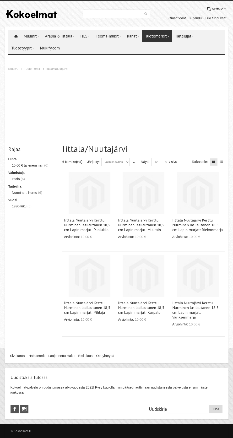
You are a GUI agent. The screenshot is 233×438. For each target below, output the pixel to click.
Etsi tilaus (85, 356)
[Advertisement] (116, 107)
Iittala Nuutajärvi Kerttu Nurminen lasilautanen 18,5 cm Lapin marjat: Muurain (141, 224)
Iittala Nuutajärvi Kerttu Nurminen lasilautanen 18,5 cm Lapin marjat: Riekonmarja (197, 224)
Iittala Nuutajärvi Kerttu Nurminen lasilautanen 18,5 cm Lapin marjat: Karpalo (141, 307)
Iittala (16, 179)
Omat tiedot (177, 18)
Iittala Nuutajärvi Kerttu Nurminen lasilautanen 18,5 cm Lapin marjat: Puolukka (87, 224)
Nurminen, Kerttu (24, 193)
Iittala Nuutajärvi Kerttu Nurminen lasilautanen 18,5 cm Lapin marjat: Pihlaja (87, 307)
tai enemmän (27, 165)
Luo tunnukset (215, 18)
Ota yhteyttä (105, 356)
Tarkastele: (200, 162)
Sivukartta (17, 356)
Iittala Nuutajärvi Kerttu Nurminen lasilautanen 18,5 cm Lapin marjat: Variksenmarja (195, 310)
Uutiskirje (158, 409)
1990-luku (19, 206)
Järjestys (93, 162)
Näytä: (145, 162)
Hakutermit (36, 356)
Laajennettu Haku (61, 356)
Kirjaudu (196, 18)
